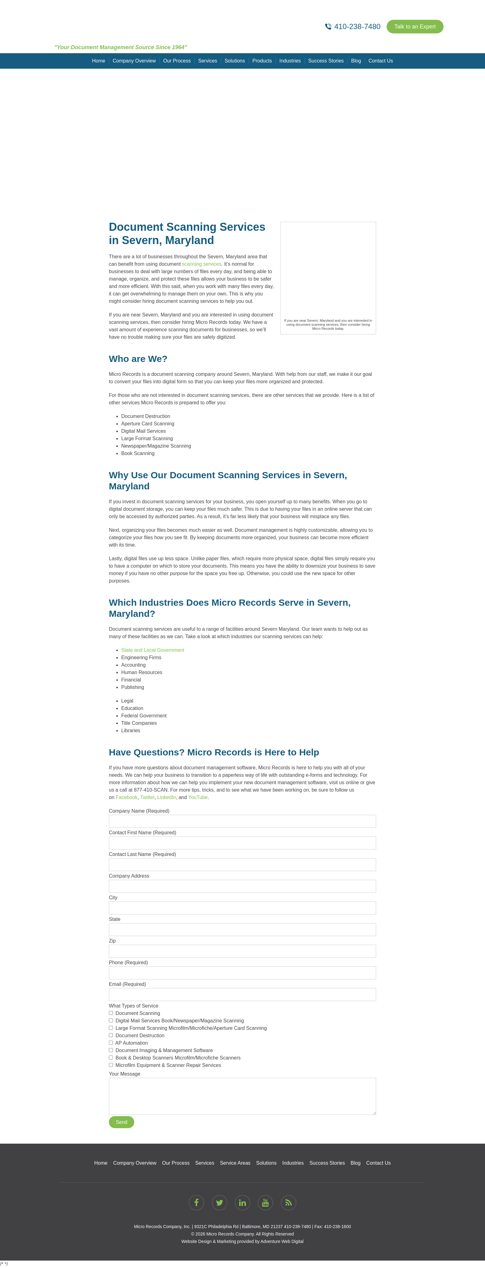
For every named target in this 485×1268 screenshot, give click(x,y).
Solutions (235, 60)
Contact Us (380, 60)
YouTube (198, 797)
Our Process (177, 60)
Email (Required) (242, 989)
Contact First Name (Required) (242, 837)
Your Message (242, 1077)
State (242, 924)
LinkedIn (166, 797)
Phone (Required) (242, 967)
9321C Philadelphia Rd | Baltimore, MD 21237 (238, 1226)
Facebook (126, 797)
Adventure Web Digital (281, 1241)
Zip (242, 946)
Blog (356, 60)
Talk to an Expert (415, 27)
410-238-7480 (297, 1226)
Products (262, 60)
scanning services (201, 264)
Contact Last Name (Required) (242, 859)
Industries (290, 60)
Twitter (147, 797)
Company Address (242, 881)
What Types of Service (242, 1036)
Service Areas (235, 1163)
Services (207, 60)
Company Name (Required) (242, 816)
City (242, 902)
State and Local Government (152, 650)
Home (98, 60)
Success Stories (326, 60)
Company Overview (134, 60)
